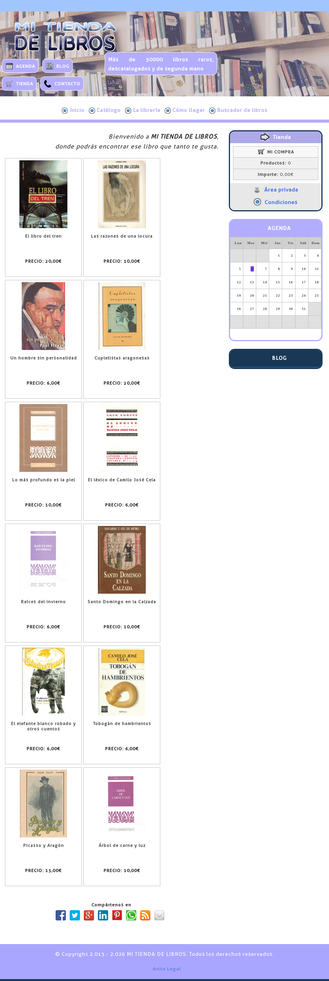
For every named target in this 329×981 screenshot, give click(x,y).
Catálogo (105, 110)
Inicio (73, 110)
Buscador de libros (238, 110)
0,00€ (276, 174)
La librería (142, 110)
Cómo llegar (184, 110)
